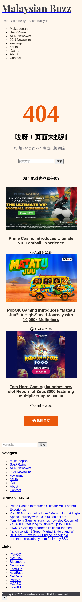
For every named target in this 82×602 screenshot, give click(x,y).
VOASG (15, 583)
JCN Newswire (20, 39)
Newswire (17, 565)
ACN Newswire (21, 36)
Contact (15, 58)
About (14, 54)
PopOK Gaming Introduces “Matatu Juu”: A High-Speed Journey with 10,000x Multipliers (41, 315)
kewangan (17, 43)
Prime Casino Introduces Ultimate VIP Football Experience (41, 240)
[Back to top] (4, 598)
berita (14, 47)
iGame (14, 50)
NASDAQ (16, 558)
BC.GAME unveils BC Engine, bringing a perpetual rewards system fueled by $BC (39, 537)
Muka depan (19, 28)
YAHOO (15, 554)
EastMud (16, 569)
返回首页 (41, 420)
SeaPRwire (18, 32)
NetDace (16, 576)
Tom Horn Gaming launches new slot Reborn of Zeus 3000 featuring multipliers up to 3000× (41, 391)
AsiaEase (16, 572)
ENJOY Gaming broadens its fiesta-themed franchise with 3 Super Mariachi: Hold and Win (43, 529)
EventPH (16, 587)
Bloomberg (17, 561)
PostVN (15, 580)
